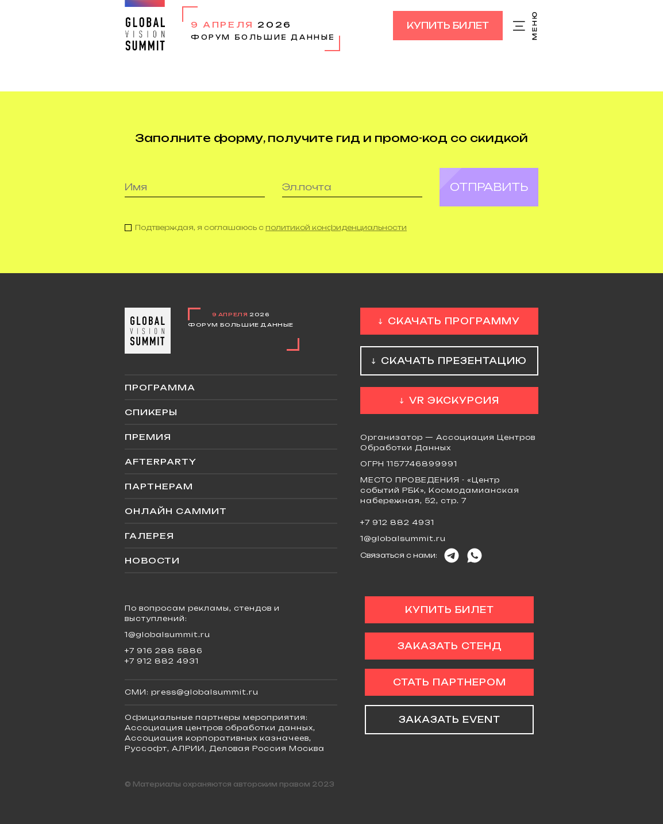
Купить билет (448, 25)
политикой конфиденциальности (336, 227)
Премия (148, 437)
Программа (160, 387)
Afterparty (160, 461)
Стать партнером (449, 682)
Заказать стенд (450, 646)
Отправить (489, 187)
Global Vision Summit (145, 25)
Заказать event (449, 719)
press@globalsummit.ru (205, 692)
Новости (152, 560)
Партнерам (159, 486)
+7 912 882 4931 (397, 522)
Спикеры (151, 412)
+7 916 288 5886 (164, 650)
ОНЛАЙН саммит (176, 511)
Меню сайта (525, 26)
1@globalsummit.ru (403, 538)
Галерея (149, 536)
